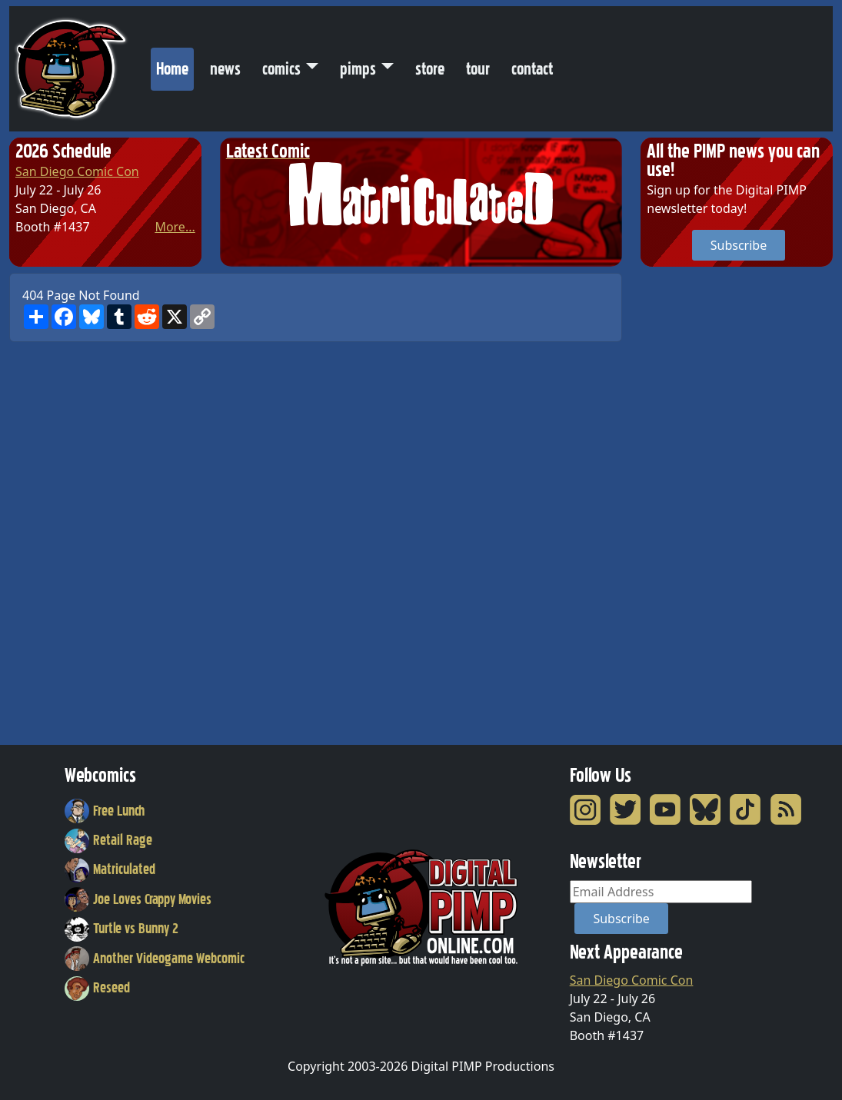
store (429, 68)
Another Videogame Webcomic (155, 958)
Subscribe (739, 245)
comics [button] (281, 68)
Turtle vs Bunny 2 (121, 928)
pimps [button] (358, 68)
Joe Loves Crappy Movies (138, 899)
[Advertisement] (702, 503)
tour (478, 68)
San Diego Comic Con (77, 171)
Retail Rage (108, 840)
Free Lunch (105, 811)
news (225, 68)
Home (175, 65)
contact (532, 68)
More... (175, 226)
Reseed (97, 987)
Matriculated (110, 869)
